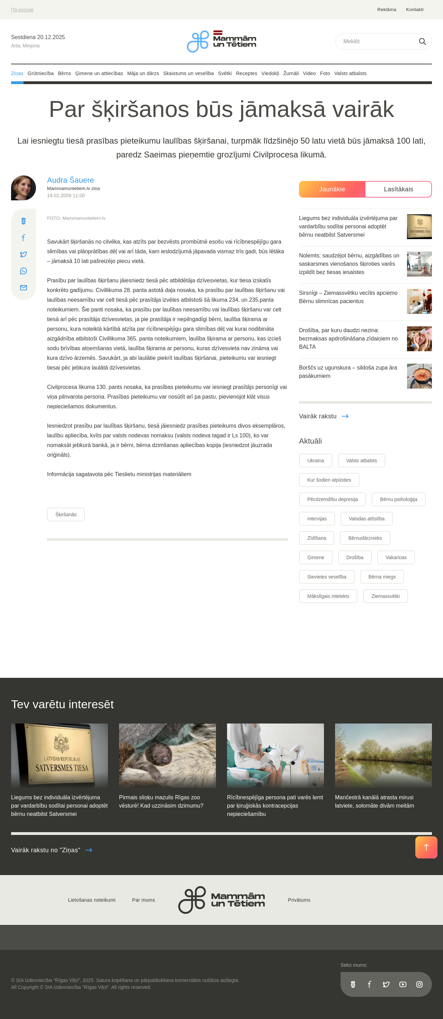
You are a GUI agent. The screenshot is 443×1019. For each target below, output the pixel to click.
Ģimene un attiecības (99, 73)
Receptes (246, 73)
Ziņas (17, 73)
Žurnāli (291, 73)
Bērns (64, 73)
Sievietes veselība (326, 577)
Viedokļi (270, 73)
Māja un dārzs (143, 73)
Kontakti (415, 9)
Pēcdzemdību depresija (332, 499)
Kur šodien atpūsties (329, 480)
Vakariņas (396, 557)
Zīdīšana (316, 538)
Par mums (143, 900)
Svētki (225, 73)
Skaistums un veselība (188, 73)
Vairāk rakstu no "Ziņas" (52, 850)
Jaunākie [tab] (332, 189)
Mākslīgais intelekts (328, 596)
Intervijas (317, 518)
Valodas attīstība (367, 518)
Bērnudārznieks (365, 538)
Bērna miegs (382, 577)
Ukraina (315, 460)
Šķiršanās (65, 514)
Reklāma (387, 9)
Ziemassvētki (385, 596)
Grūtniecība (41, 73)
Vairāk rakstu (324, 416)
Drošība (354, 557)
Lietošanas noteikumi (92, 900)
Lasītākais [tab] (398, 189)
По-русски (22, 9)
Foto (325, 73)
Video (309, 73)
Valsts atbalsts (350, 73)
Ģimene (315, 557)
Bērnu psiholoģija (398, 499)
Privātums (299, 900)
